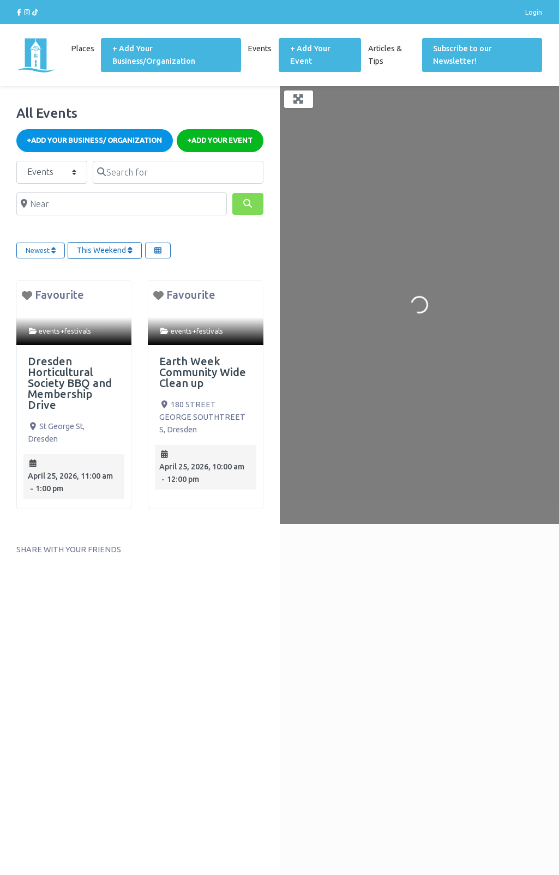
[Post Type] (51, 172)
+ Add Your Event (310, 54)
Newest (41, 250)
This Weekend (105, 250)
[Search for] (178, 172)
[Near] (121, 203)
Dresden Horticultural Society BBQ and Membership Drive (70, 383)
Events (260, 48)
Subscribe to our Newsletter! (462, 54)
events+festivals (65, 331)
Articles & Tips (385, 54)
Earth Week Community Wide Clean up (202, 372)
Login (533, 12)
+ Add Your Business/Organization (153, 54)
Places (82, 48)
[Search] (247, 204)
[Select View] (158, 251)
